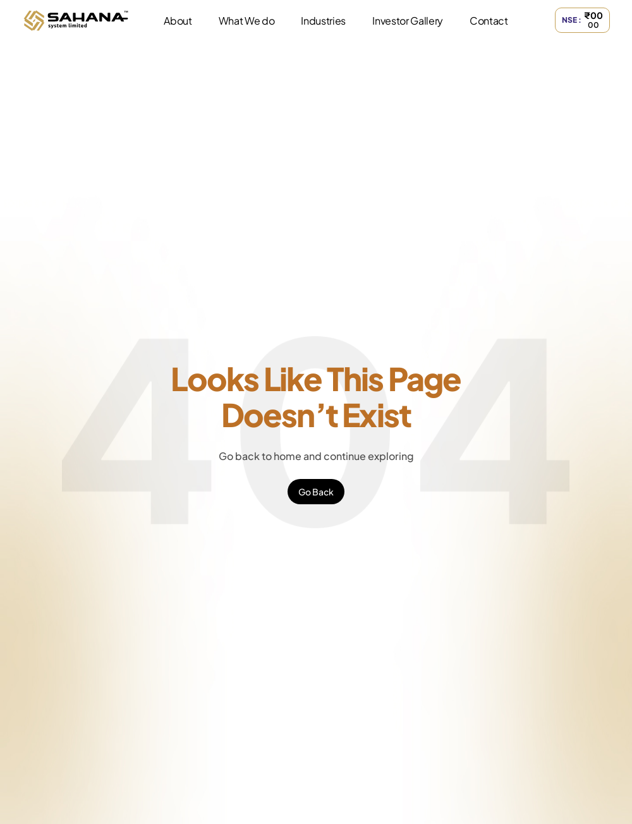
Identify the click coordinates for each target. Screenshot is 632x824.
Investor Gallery (407, 20)
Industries (323, 20)
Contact (489, 20)
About (177, 20)
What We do (247, 20)
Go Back (316, 491)
